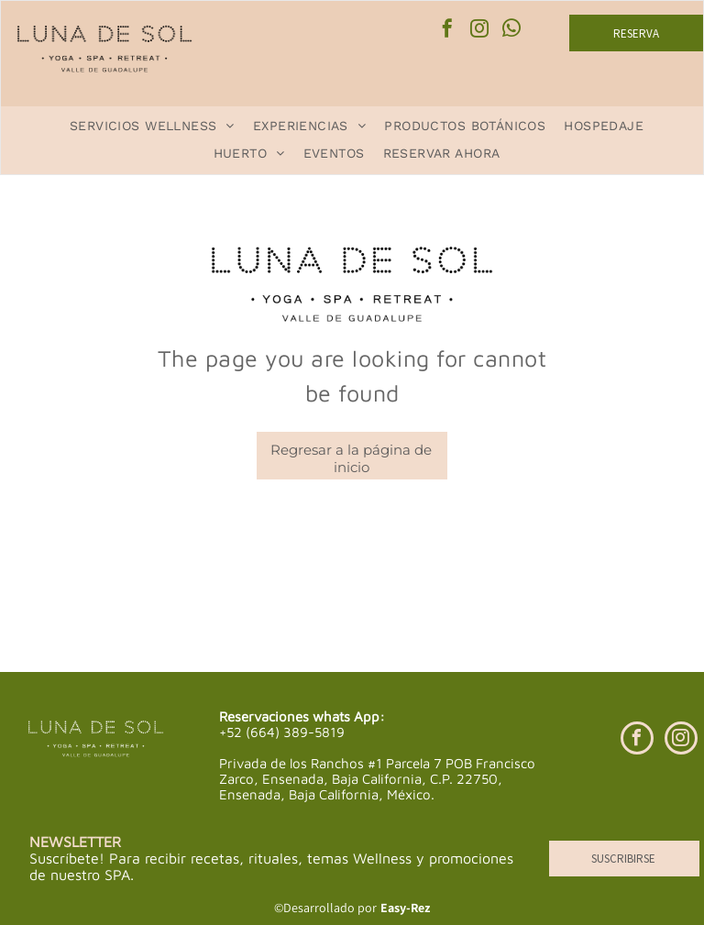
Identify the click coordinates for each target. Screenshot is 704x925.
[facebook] (447, 31)
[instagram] (479, 31)
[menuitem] (152, 126)
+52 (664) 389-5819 (282, 732)
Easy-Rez (405, 907)
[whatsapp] (511, 31)
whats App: (349, 716)
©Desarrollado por (325, 907)
